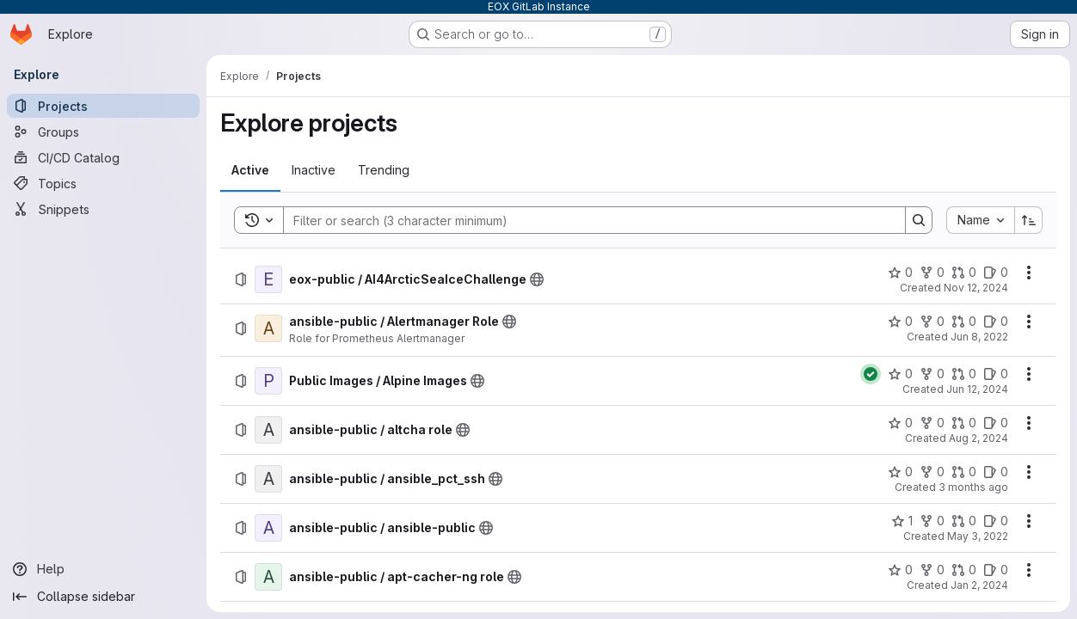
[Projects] (103, 106)
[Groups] (103, 132)
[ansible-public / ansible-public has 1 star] (902, 521)
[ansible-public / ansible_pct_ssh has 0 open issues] (995, 472)
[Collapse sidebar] (103, 597)
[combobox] (980, 220)
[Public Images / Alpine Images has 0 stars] (900, 374)
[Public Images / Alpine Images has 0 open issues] (995, 374)
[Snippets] (103, 209)
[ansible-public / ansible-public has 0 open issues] (995, 521)
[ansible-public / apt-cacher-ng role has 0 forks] (932, 570)
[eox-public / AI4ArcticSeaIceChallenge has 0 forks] (932, 272)
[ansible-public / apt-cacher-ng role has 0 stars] (900, 570)
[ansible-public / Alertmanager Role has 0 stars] (900, 321)
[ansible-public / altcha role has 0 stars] (900, 423)
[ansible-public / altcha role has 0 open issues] (995, 423)
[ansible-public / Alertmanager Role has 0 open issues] (995, 321)
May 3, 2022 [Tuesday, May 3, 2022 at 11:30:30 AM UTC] (977, 536)
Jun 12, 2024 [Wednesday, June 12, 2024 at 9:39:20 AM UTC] (977, 389)
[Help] (103, 569)
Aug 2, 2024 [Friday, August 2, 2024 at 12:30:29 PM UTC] (978, 438)
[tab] (250, 170)
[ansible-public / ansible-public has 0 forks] (932, 521)
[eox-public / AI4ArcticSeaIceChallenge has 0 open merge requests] (963, 272)
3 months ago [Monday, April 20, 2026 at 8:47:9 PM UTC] (973, 487)
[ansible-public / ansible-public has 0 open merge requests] (963, 521)
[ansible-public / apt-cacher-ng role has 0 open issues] (995, 570)
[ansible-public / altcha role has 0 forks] (932, 423)
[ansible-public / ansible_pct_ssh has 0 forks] (932, 472)
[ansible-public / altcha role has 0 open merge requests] (963, 423)
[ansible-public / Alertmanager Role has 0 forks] (932, 321)
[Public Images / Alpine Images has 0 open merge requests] (963, 374)
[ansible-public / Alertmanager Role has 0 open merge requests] (963, 321)
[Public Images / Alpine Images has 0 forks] (932, 374)
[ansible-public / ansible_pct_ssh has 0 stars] (900, 472)
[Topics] (103, 183)
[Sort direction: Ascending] (1029, 220)
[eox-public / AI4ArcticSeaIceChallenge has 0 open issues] (995, 272)
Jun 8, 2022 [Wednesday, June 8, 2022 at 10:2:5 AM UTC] (979, 336)
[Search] (585, 220)
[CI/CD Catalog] (103, 157)
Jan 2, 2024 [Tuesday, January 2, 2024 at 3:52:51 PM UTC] (979, 585)
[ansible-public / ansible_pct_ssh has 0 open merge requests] (963, 472)
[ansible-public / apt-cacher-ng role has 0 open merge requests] (963, 570)
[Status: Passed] (870, 374)
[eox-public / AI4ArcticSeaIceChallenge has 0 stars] (900, 272)
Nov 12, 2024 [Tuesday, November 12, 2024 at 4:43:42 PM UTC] (976, 287)
